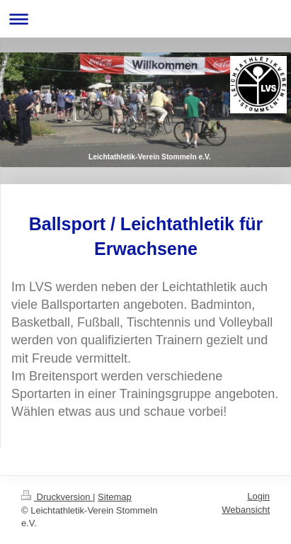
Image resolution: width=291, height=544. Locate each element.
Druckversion (57, 497)
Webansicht (246, 509)
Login (258, 496)
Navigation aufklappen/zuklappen (145, 19)
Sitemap (115, 497)
